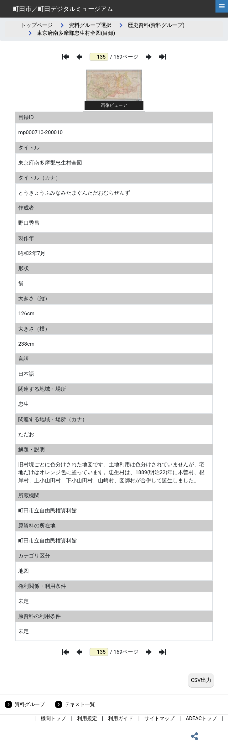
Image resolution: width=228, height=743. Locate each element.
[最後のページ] (162, 57)
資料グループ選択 (90, 25)
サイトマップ (159, 718)
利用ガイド (120, 718)
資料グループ (30, 704)
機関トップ (53, 718)
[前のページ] (79, 57)
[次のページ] (149, 57)
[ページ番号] (99, 57)
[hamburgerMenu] (221, 6)
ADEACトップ (201, 718)
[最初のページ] (65, 57)
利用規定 (87, 718)
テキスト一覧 (80, 704)
